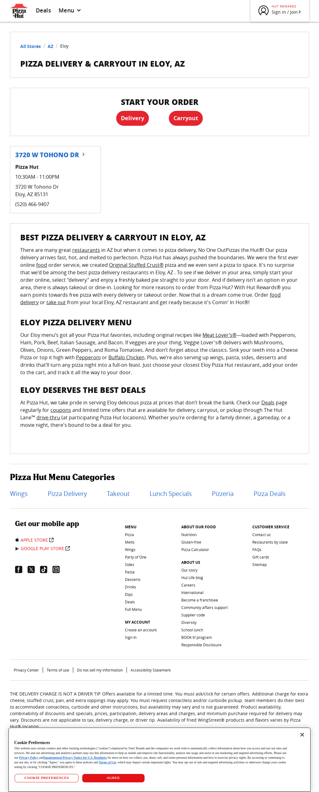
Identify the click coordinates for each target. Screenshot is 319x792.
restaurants (86, 250)
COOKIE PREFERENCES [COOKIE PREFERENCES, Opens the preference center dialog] (46, 778)
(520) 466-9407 (32, 204)
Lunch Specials (171, 493)
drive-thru (48, 417)
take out (56, 302)
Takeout (118, 493)
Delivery (132, 118)
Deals (43, 10)
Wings (19, 493)
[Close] (302, 735)
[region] (159, 759)
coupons (60, 410)
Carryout (186, 118)
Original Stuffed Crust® (136, 265)
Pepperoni (88, 357)
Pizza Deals (270, 493)
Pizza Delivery (67, 493)
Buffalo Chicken (126, 357)
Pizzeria (223, 493)
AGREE (113, 778)
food (41, 265)
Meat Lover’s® (219, 335)
